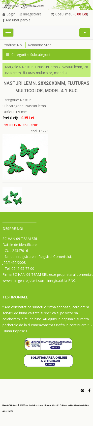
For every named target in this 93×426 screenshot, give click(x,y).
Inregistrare (30, 14)
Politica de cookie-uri (67, 405)
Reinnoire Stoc (39, 45)
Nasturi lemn (47, 66)
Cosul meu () (69, 14)
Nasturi (27, 66)
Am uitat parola (16, 20)
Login (8, 14)
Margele (11, 66)
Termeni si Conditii (51, 405)
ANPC (11, 411)
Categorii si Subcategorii (28, 54)
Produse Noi (12, 45)
